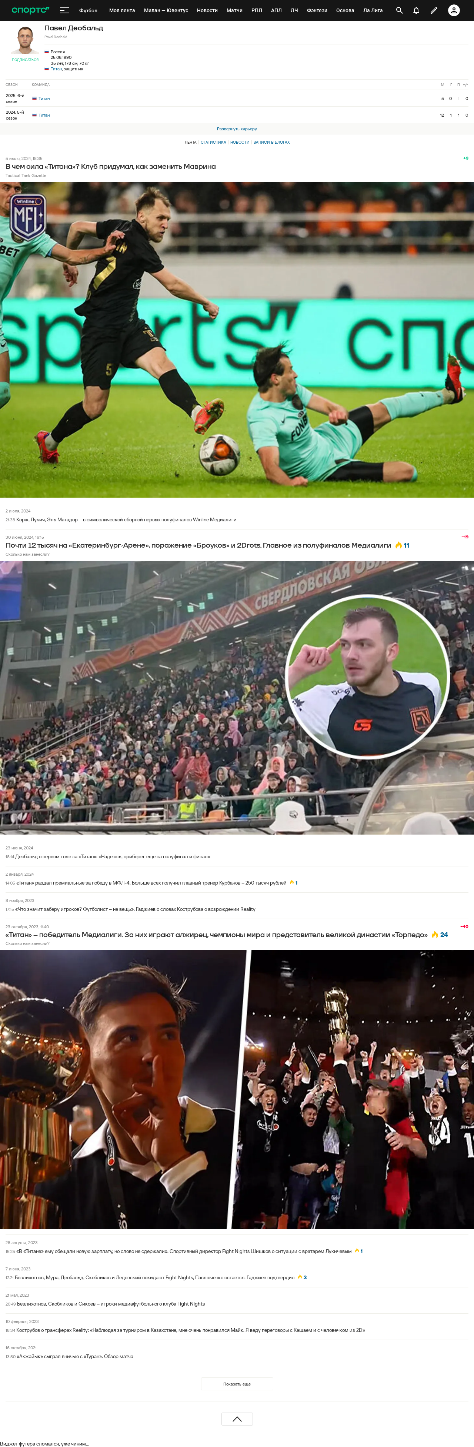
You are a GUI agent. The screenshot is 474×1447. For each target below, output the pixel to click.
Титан (56, 68)
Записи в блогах (272, 142)
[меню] (64, 10)
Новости (240, 142)
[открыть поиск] (399, 10)
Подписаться (25, 59)
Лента (191, 142)
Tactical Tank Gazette (26, 175)
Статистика (213, 142)
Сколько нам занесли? (28, 554)
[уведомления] (416, 10)
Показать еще (237, 1384)
